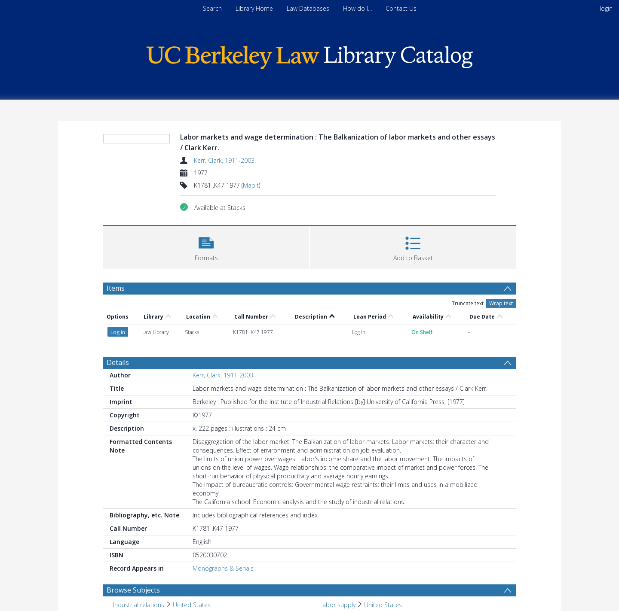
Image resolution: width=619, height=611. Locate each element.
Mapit (251, 185)
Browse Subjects (133, 590)
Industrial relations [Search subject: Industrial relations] (138, 605)
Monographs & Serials (223, 568)
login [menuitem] (606, 8)
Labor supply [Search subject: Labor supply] (337, 605)
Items (116, 288)
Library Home (254, 8)
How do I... (357, 8)
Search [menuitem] (212, 8)
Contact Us (401, 8)
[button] (206, 246)
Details (118, 362)
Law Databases (308, 8)
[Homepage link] (309, 55)
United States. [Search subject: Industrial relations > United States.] (192, 605)
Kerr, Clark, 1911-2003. (225, 160)
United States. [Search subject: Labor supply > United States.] (383, 605)
